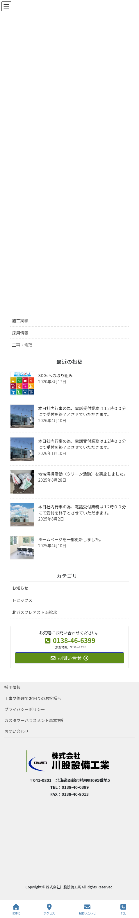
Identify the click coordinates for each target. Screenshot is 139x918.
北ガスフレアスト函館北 (34, 612)
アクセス (49, 909)
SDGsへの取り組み (55, 375)
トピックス (22, 600)
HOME (16, 909)
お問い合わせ (16, 731)
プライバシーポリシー (24, 709)
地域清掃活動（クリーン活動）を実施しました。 (83, 474)
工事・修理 (22, 345)
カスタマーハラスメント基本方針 (34, 720)
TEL (123, 909)
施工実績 (20, 320)
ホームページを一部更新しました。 (70, 539)
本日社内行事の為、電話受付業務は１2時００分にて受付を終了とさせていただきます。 (82, 411)
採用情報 (20, 333)
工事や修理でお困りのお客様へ (32, 698)
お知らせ (20, 588)
